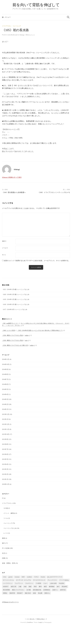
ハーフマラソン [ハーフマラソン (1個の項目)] (7, 583)
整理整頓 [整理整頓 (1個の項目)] (51, 586)
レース (5, 533)
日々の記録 (5, 548)
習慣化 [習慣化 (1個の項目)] (5, 593)
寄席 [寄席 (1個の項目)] (35, 586)
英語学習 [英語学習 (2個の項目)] (12, 593)
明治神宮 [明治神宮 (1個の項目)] (64, 586)
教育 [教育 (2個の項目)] (45, 586)
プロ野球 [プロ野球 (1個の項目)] (38, 583)
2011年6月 (5, 454)
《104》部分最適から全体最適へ (14, 192)
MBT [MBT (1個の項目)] (23, 577)
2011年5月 (5, 459)
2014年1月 (5, 409)
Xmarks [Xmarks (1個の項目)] (43, 577)
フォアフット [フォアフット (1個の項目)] (19, 583)
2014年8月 (5, 374)
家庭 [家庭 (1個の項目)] (30, 586)
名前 (4, 241)
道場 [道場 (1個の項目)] (34, 593)
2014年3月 (5, 399)
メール (5, 248)
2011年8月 (5, 444)
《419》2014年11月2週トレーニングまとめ (15, 299)
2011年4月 (5, 464)
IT (2, 498)
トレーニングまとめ (9, 528)
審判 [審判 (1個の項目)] (40, 586)
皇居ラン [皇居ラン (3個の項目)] (55, 590)
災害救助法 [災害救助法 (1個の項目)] (46, 590)
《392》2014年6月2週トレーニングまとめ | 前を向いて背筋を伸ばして (39, 330)
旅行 (3, 543)
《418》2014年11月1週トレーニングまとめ (15, 304)
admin (27, 335)
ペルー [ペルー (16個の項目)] (45, 583)
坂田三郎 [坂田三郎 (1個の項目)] (13, 586)
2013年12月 (5, 414)
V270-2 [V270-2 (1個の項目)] (36, 577)
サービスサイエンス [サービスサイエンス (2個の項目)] (39, 580)
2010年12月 (5, 484)
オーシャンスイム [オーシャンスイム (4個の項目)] (8, 580)
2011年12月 (5, 424)
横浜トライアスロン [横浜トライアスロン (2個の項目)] (18, 590)
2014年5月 (5, 389)
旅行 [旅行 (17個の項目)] (58, 586)
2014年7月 (5, 379)
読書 (3, 558)
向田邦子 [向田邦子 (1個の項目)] (5, 586)
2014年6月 (5, 384)
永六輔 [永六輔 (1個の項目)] (29, 590)
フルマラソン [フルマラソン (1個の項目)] (29, 583)
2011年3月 (5, 469)
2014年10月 (5, 364)
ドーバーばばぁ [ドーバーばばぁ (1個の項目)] (64, 580)
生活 (3, 553)
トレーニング (17, 26)
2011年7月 (5, 449)
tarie (26, 340)
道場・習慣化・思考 (8, 563)
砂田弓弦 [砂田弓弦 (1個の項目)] (63, 590)
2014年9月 (5, 369)
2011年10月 (5, 434)
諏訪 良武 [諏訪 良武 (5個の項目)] (28, 593)
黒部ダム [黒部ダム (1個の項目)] (47, 593)
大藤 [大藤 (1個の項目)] (20, 586)
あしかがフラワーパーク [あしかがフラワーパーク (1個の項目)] (54, 577)
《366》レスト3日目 (8, 330)
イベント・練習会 (9, 513)
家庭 (3, 538)
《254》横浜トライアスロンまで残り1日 (15, 345)
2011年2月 (5, 474)
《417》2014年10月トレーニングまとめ (14, 309)
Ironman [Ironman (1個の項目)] (17, 577)
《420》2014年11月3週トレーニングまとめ (15, 294)
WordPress (30, 622)
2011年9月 (5, 439)
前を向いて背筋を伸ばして (36, 5)
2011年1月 (5, 479)
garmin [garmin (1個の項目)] (10, 577)
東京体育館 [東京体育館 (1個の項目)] (6, 590)
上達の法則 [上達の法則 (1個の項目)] (53, 583)
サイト (4, 254)
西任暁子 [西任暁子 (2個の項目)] (20, 593)
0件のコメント (30, 35)
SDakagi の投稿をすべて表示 (12, 177)
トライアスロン (6, 26)
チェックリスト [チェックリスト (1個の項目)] (52, 580)
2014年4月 (5, 394)
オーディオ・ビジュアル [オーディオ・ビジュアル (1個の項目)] (23, 580)
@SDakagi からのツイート (10, 602)
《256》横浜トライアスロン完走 (12, 335)
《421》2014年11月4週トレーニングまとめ (15, 289)
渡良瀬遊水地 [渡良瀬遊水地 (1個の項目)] (37, 590)
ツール (5, 518)
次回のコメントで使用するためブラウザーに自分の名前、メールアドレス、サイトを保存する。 (37, 260)
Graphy (40, 622)
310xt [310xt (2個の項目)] (4, 577)
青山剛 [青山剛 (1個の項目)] (40, 593)
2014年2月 (5, 404)
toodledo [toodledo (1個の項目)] (29, 577)
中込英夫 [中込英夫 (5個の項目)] (61, 583)
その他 (5, 508)
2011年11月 (5, 429)
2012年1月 (5, 419)
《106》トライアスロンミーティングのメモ (54, 192)
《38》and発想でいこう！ (10, 323)
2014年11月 (5, 359)
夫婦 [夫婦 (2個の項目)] (25, 586)
